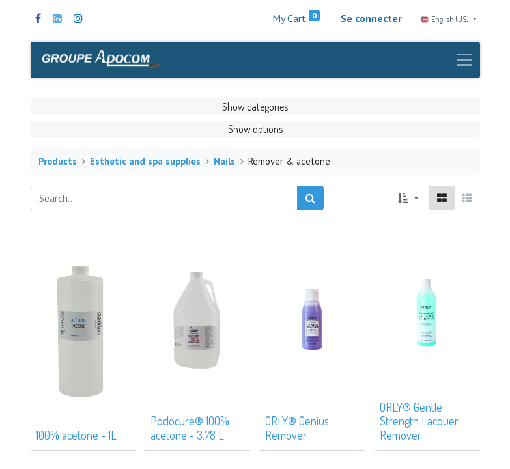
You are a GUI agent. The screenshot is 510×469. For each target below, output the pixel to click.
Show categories (255, 106)
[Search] (310, 198)
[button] (408, 198)
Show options (255, 128)
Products (57, 161)
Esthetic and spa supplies (145, 161)
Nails (224, 161)
